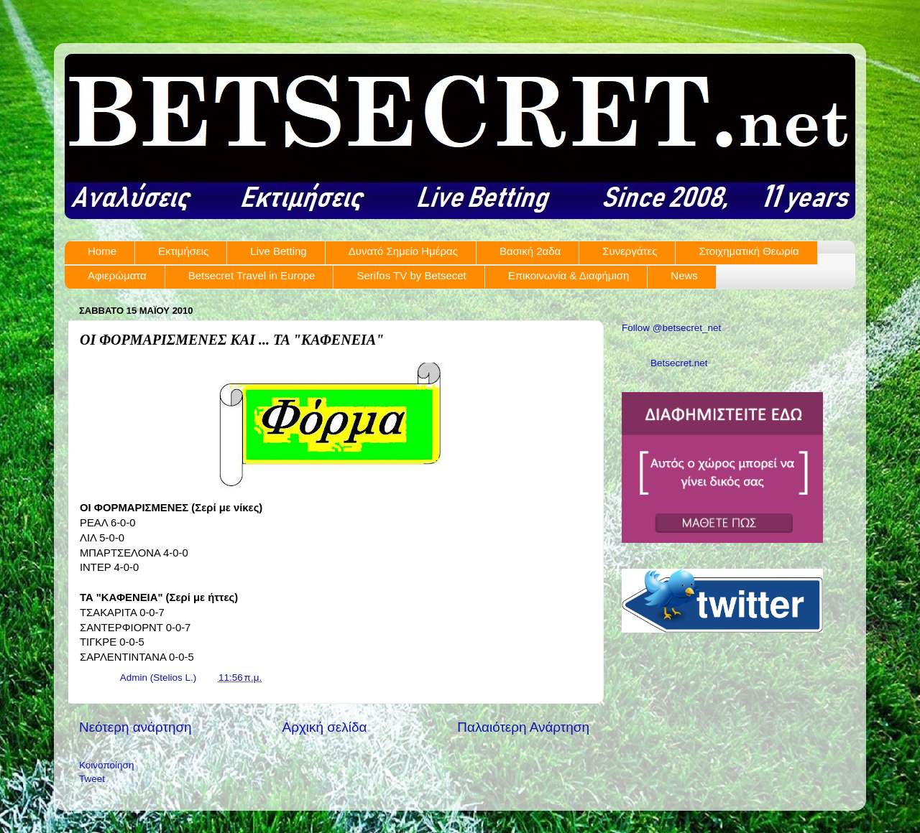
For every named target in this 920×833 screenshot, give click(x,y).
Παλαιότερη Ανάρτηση (523, 727)
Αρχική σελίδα (324, 727)
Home (102, 251)
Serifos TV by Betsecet (411, 275)
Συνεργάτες (629, 251)
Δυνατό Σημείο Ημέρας (403, 251)
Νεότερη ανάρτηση (135, 727)
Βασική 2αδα (530, 251)
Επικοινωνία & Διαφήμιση (569, 275)
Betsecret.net (679, 363)
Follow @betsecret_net (671, 327)
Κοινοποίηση (106, 765)
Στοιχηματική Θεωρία (749, 251)
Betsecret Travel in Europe (252, 275)
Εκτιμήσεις (183, 251)
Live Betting (278, 251)
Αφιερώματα (117, 275)
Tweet (92, 778)
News (684, 275)
